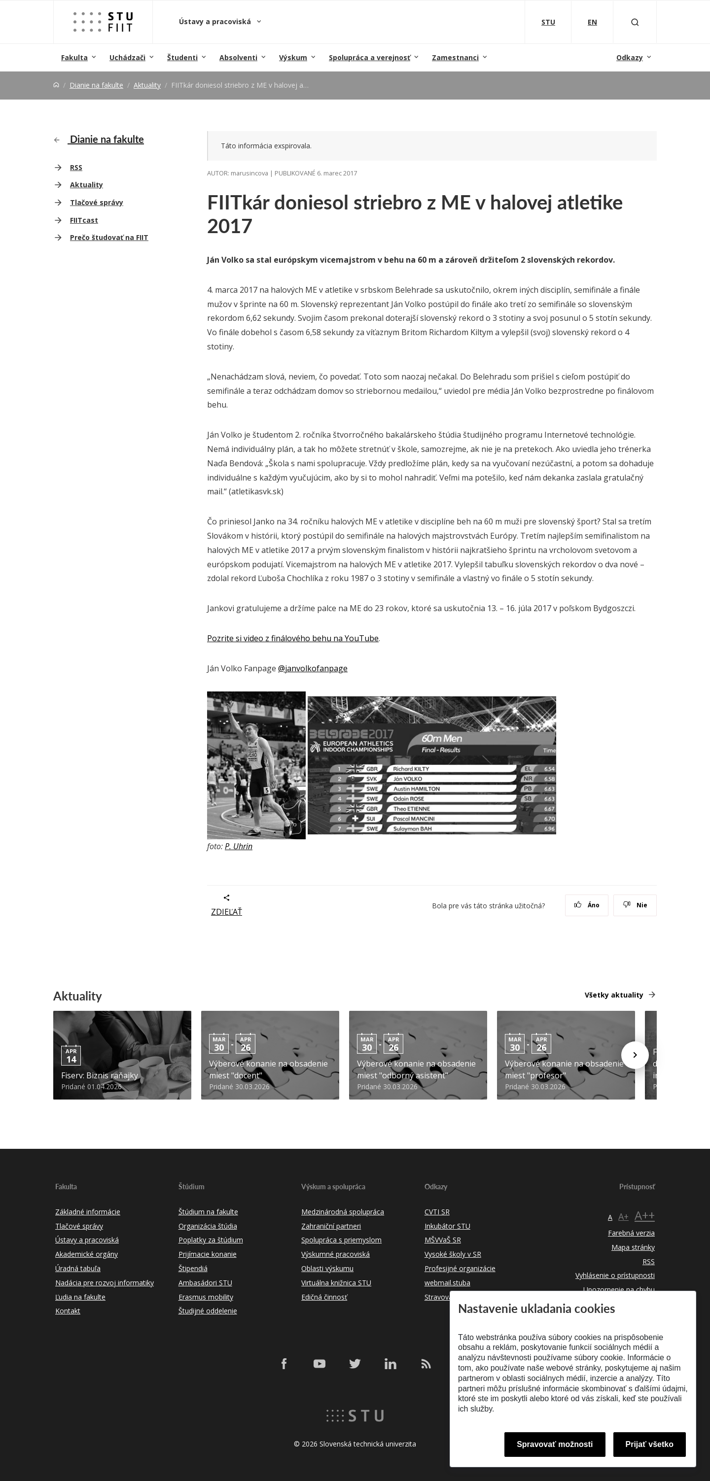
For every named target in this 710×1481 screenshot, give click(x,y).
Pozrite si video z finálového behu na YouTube (293, 638)
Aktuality (147, 85)
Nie (635, 905)
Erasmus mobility (205, 1297)
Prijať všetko (650, 1444)
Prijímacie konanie (207, 1254)
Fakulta (74, 57)
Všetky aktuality (614, 994)
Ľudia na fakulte (80, 1297)
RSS (76, 167)
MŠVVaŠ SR (443, 1239)
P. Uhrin (238, 846)
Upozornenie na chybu (619, 1289)
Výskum (293, 57)
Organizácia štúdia (207, 1226)
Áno (587, 905)
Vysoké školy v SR (453, 1254)
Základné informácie (87, 1211)
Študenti (182, 57)
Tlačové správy (96, 202)
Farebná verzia (631, 1233)
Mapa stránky (633, 1247)
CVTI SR (437, 1211)
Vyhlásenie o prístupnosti (615, 1275)
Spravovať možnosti (555, 1444)
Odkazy (629, 57)
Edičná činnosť (324, 1297)
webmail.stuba (447, 1282)
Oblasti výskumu (327, 1268)
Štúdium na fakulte (208, 1211)
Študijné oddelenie (207, 1310)
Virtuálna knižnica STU (336, 1282)
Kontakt (67, 1310)
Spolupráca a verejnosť (369, 57)
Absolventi (238, 57)
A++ (645, 1215)
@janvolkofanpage (313, 668)
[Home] (56, 85)
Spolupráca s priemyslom (341, 1239)
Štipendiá (193, 1268)
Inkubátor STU (447, 1226)
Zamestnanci (455, 57)
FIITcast (84, 220)
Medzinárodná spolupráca (342, 1211)
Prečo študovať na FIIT (109, 237)
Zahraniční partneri (331, 1226)
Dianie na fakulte (96, 85)
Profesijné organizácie (460, 1268)
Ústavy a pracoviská (216, 21)
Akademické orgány (86, 1254)
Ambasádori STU (205, 1282)
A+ (623, 1216)
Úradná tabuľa (78, 1268)
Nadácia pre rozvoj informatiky (104, 1282)
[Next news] (635, 1055)
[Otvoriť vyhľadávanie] (635, 21)
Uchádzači (127, 57)
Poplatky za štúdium (210, 1239)
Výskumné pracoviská (335, 1254)
